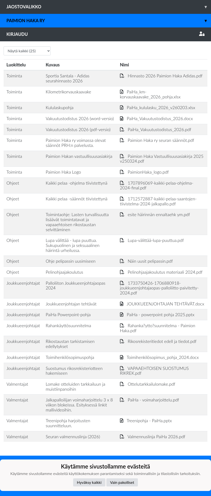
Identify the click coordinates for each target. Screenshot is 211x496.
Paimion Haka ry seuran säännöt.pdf (157, 140)
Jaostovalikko (108, 7)
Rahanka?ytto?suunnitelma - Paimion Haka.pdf (157, 328)
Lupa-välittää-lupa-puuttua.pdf (152, 240)
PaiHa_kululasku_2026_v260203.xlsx (157, 107)
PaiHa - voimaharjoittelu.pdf (149, 399)
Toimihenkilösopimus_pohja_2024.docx (159, 357)
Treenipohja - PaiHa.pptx (146, 420)
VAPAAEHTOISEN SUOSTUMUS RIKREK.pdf (154, 371)
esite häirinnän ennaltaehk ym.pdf (155, 214)
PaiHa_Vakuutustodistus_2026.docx (156, 118)
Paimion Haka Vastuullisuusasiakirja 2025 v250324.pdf (162, 159)
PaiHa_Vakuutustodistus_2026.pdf (155, 129)
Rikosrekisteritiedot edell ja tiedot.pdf (158, 341)
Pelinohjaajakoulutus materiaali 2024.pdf (161, 272)
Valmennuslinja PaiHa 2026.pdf (152, 436)
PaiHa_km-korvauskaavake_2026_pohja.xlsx (150, 94)
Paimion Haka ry (108, 20)
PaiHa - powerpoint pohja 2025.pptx (157, 314)
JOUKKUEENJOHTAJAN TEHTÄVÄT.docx (162, 303)
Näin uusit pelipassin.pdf (146, 261)
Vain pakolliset (122, 482)
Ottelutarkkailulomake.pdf (147, 384)
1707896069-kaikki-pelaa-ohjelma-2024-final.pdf (156, 185)
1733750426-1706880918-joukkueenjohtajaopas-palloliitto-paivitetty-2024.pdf (159, 287)
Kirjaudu (105, 34)
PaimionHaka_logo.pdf (144, 172)
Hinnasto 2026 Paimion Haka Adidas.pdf (161, 75)
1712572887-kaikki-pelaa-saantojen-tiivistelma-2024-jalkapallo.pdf (158, 201)
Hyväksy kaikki (89, 482)
